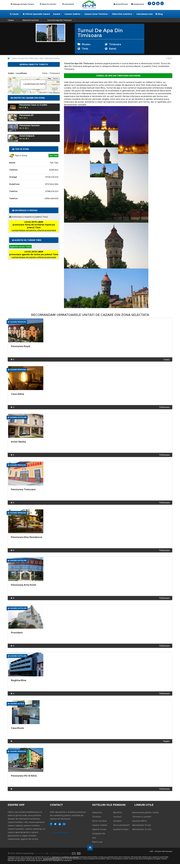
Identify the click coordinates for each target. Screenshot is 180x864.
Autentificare (121, 4)
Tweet (169, 58)
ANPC (63, 853)
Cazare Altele (16, 704)
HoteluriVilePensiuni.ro (52, 859)
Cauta (15, 14)
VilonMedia (40, 853)
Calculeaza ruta (144, 14)
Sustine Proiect (121, 829)
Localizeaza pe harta (34, 84)
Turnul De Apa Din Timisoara (59, 20)
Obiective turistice (122, 14)
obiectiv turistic (48, 4)
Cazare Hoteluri (17, 417)
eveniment (68, 4)
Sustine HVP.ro (139, 821)
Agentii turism (99, 829)
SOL (69, 853)
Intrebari (117, 821)
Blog (159, 14)
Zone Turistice (99, 821)
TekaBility (53, 853)
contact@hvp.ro (60, 832)
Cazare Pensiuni (17, 322)
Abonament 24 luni (141, 829)
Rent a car (97, 842)
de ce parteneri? (121, 825)
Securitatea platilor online (145, 812)
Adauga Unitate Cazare (22, 4)
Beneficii (117, 812)
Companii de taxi (98, 835)
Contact (117, 816)
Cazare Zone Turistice (96, 14)
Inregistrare (137, 4)
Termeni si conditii (141, 816)
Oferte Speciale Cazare (36, 14)
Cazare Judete (73, 14)
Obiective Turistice (97, 814)
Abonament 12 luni (141, 825)
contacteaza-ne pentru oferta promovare (34, 230)
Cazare (57, 14)
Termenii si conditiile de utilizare (65, 857)
